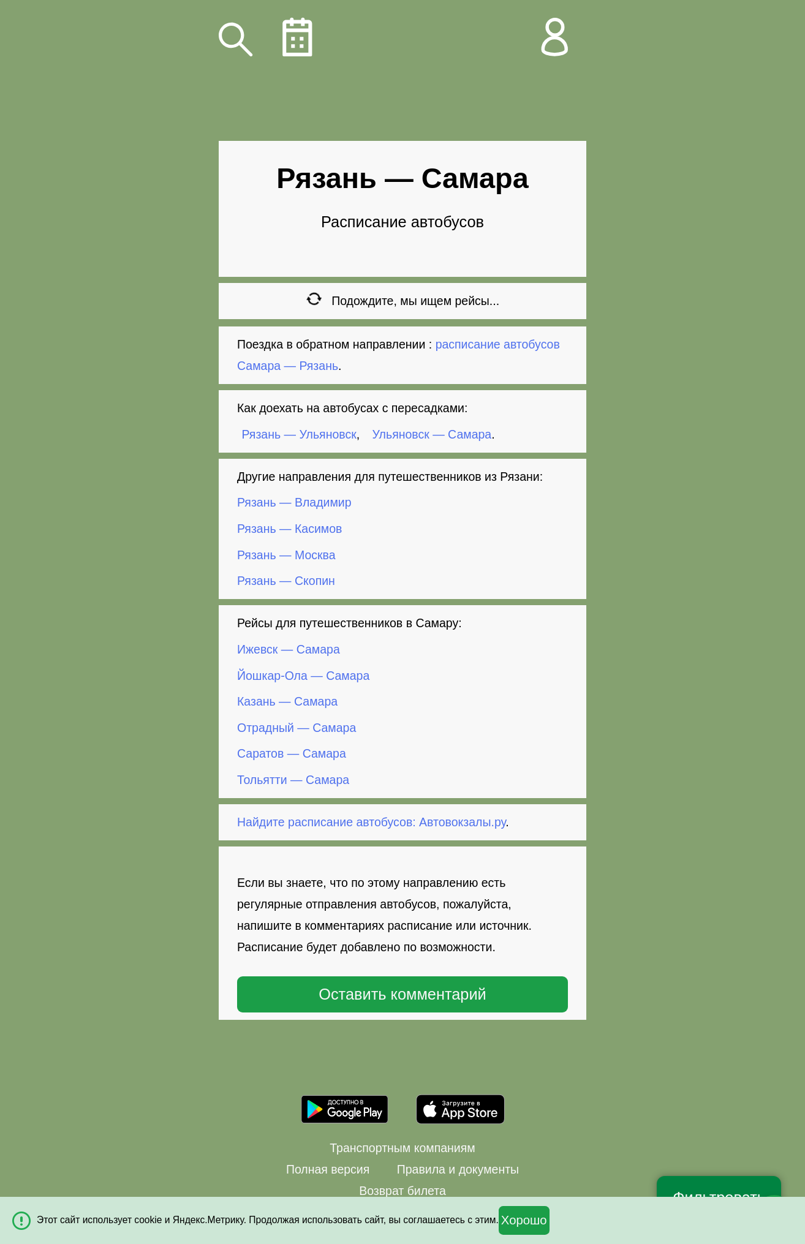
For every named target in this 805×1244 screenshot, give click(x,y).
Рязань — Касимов (289, 528)
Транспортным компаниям (402, 1148)
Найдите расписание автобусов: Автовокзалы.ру (371, 822)
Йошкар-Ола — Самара (303, 675)
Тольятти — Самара (293, 779)
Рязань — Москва (286, 554)
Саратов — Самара (291, 753)
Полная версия (327, 1169)
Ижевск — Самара (288, 649)
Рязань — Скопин (286, 580)
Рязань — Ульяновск (299, 434)
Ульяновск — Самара (432, 434)
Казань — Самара (287, 701)
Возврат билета (402, 1190)
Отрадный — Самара (296, 727)
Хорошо (524, 1220)
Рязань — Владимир (294, 502)
